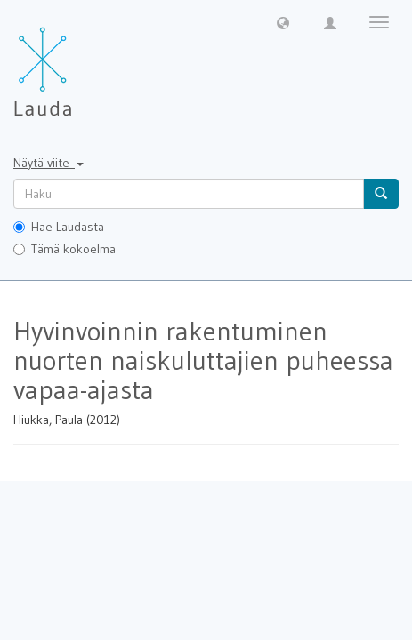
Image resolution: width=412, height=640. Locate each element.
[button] (283, 22)
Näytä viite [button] (48, 163)
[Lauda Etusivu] (80, 62)
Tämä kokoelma (64, 249)
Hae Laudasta (58, 227)
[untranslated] (188, 194)
